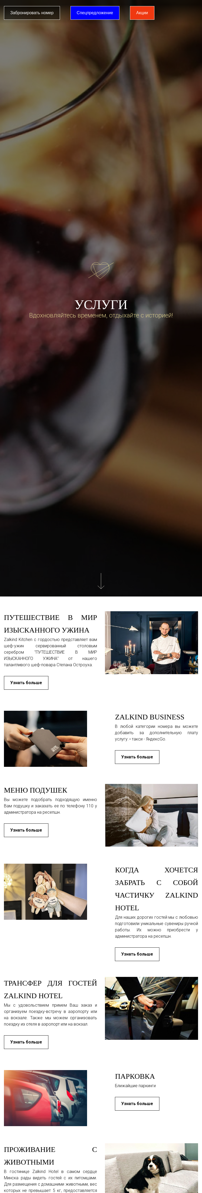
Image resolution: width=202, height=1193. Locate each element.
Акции (142, 13)
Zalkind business (149, 717)
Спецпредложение (95, 13)
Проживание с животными (50, 1155)
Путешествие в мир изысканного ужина (50, 623)
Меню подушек (35, 790)
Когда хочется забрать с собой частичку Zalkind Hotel (156, 889)
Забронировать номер (32, 13)
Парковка (135, 1076)
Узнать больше (26, 682)
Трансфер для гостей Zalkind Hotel (50, 989)
